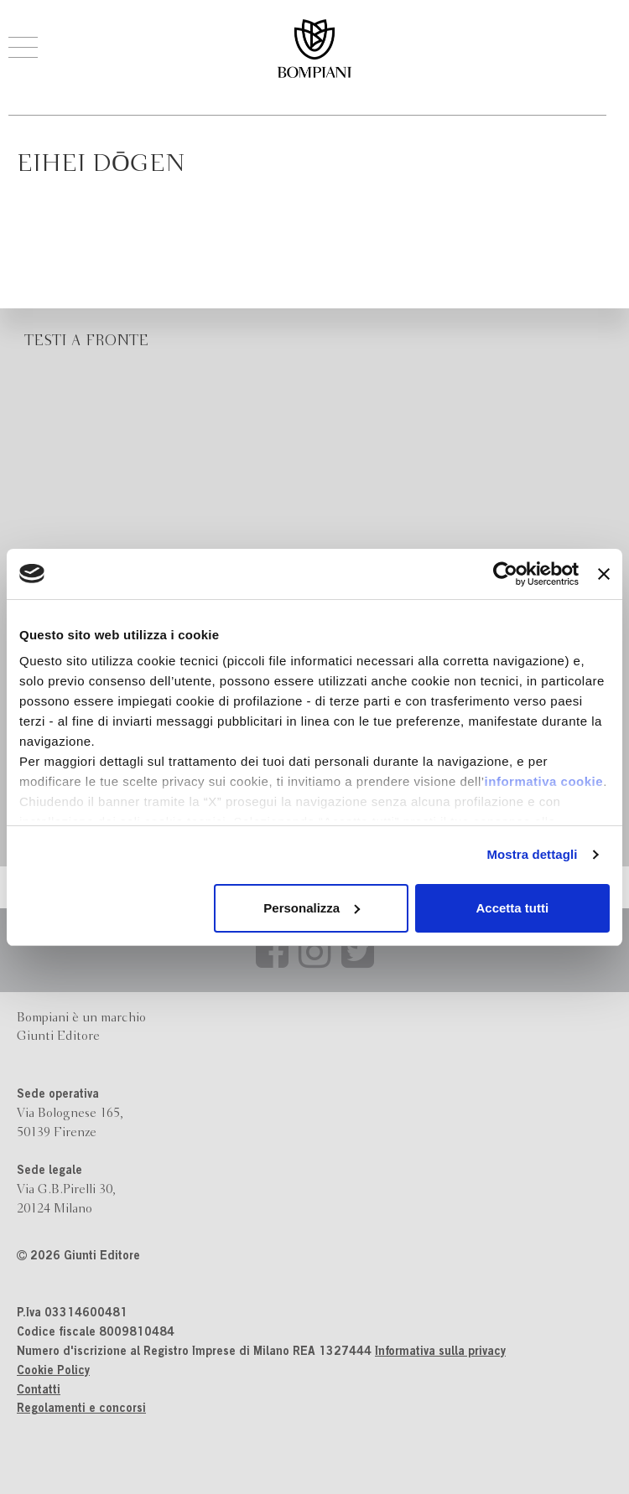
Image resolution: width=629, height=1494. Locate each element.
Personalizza (311, 908)
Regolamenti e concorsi (81, 1409)
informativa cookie (544, 781)
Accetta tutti (512, 908)
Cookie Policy (53, 1372)
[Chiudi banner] (604, 574)
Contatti (38, 1391)
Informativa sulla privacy (440, 1352)
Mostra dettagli (531, 854)
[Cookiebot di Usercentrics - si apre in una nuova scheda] (505, 574)
